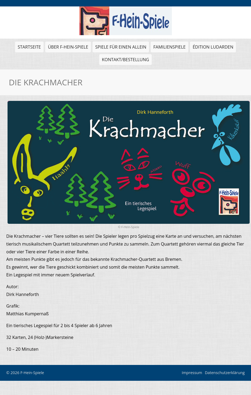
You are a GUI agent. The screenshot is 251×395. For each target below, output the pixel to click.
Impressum (192, 372)
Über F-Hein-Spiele (68, 47)
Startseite (29, 47)
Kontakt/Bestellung (125, 60)
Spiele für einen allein (120, 48)
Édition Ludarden (212, 48)
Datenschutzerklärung (225, 372)
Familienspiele (169, 48)
